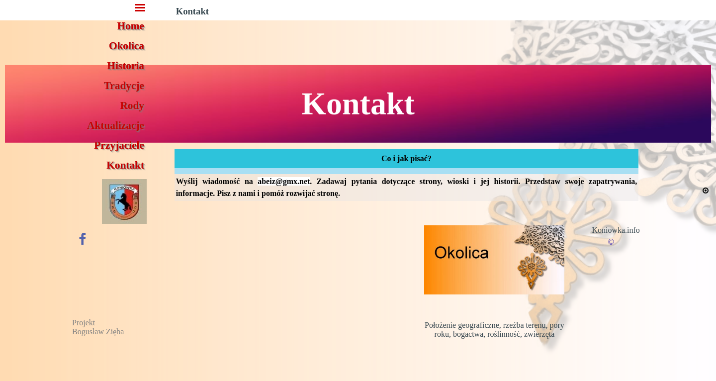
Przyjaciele (119, 145)
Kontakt (125, 165)
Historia (125, 66)
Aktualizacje (115, 125)
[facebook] (82, 238)
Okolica (126, 46)
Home (131, 26)
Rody (132, 105)
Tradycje (124, 86)
